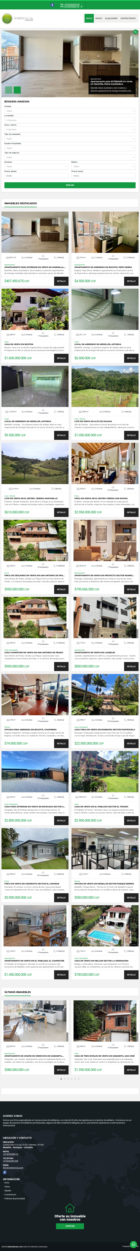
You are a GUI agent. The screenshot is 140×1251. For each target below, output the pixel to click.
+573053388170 (71, 6)
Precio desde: (10, 171)
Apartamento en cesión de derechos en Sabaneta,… (34, 1056)
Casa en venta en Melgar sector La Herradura (101, 961)
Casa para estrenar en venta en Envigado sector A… (34, 807)
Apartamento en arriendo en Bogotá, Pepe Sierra (103, 267)
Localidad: (9, 116)
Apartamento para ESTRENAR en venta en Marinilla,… (35, 267)
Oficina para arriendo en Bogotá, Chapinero (30, 729)
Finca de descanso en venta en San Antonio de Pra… (34, 575)
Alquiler (7, 1190)
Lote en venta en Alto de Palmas (93, 421)
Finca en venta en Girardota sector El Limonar (31, 884)
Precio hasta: (77, 171)
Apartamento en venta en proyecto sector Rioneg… (104, 575)
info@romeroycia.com (13, 1168)
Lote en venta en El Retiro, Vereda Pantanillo (31, 498)
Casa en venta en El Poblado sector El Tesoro (101, 807)
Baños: (74, 162)
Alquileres (111, 18)
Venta (98, 18)
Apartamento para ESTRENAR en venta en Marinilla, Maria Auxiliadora (111, 82)
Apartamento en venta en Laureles (94, 652)
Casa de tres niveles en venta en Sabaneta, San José (104, 1056)
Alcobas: (8, 162)
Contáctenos (128, 18)
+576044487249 (72, 4)
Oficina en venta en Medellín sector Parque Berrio (104, 884)
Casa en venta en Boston (18, 344)
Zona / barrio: (10, 125)
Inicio (89, 18)
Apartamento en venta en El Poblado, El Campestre (34, 961)
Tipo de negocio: (12, 153)
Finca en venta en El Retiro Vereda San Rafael (101, 498)
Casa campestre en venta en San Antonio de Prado (33, 652)
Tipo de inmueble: (12, 134)
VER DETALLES (35, 232)
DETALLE (61, 281)
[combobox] (70, 111)
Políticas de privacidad (14, 1198)
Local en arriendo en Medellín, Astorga (97, 344)
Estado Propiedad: (12, 143)
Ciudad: (7, 106)
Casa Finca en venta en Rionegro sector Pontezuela (104, 729)
